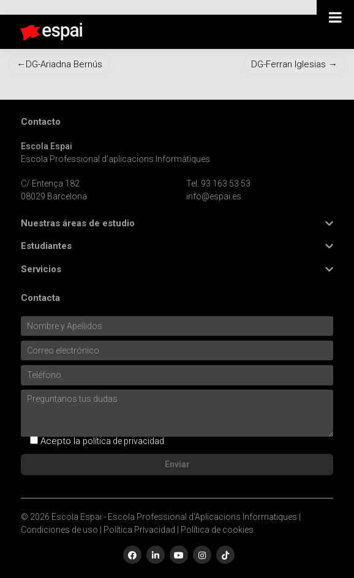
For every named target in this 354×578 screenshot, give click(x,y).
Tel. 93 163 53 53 (218, 183)
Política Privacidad (139, 530)
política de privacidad (123, 441)
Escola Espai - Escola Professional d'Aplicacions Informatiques (174, 517)
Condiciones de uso (59, 530)
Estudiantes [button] (46, 246)
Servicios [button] (41, 269)
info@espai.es (213, 196)
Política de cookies (217, 530)
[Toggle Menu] (335, 17)
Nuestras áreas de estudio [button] (78, 223)
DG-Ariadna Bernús (64, 64)
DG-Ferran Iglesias (288, 64)
